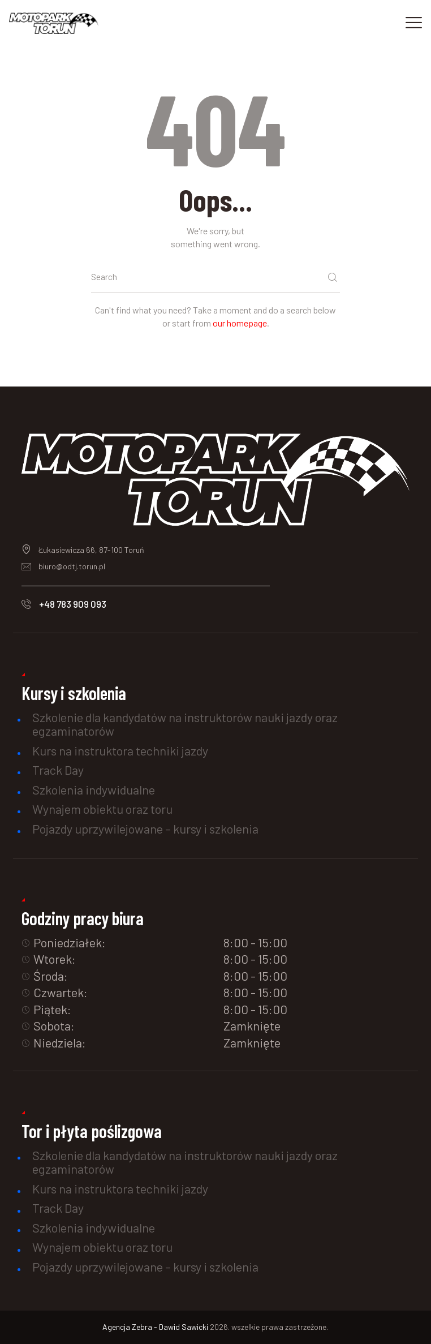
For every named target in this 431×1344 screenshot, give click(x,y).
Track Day (58, 769)
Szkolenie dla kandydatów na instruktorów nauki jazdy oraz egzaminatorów (185, 724)
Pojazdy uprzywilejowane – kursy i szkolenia (145, 828)
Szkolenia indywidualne (93, 789)
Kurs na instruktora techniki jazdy (120, 750)
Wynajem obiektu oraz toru (102, 808)
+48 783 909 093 (72, 603)
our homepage (240, 322)
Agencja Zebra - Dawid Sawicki (156, 1327)
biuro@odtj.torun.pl (71, 566)
